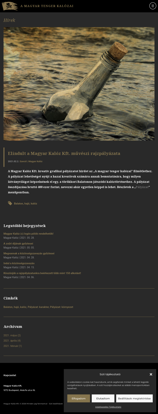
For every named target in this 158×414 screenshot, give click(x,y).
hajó (27, 203)
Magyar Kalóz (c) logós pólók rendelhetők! (28, 233)
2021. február (11, 346)
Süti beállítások (56, 404)
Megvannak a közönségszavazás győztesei (29, 253)
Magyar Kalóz (35, 161)
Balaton (18, 203)
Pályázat (142, 187)
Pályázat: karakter (38, 307)
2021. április (10, 340)
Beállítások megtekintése (134, 398)
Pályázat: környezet (61, 307)
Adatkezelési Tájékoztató (108, 407)
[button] (151, 374)
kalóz (34, 203)
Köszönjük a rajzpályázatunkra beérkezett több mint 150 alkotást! (42, 273)
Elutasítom (103, 398)
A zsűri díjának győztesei (18, 243)
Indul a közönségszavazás (19, 263)
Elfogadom (79, 398)
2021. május (10, 335)
